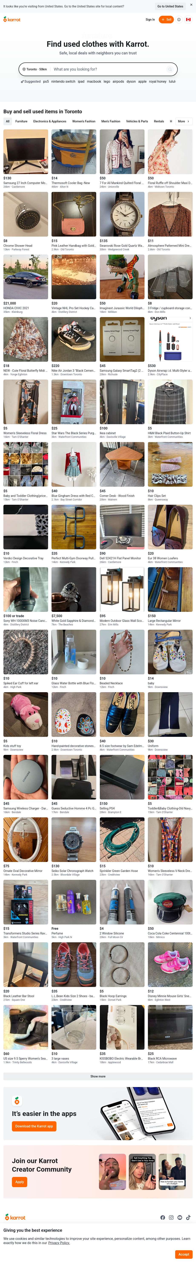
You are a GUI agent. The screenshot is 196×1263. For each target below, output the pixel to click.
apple (142, 81)
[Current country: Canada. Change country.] (188, 19)
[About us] (179, 19)
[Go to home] (11, 19)
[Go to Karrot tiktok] (188, 1217)
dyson (131, 81)
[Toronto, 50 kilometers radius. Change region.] (35, 69)
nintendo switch (63, 81)
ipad (81, 81)
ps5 (46, 81)
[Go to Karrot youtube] (179, 1217)
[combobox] (109, 69)
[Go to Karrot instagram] (171, 1217)
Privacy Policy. (59, 1243)
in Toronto (70, 112)
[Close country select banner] (191, 5)
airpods (118, 81)
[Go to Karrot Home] (15, 1217)
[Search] (170, 69)
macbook (94, 81)
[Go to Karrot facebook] (162, 1217)
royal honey (157, 81)
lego (107, 81)
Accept (184, 1254)
